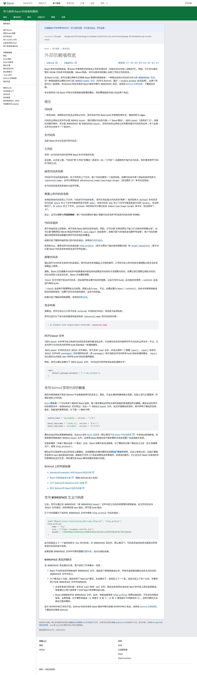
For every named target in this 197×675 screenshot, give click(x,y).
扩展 (82, 3)
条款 (41, 669)
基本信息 (66, 49)
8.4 (144, 63)
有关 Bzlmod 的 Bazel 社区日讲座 (66, 488)
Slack (120, 654)
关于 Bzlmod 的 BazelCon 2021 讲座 (67, 483)
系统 (146, 77)
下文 (148, 120)
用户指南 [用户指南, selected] (56, 3)
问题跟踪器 (123, 650)
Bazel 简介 (27, 3)
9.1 (127, 63)
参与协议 (91, 28)
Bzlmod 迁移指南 (134, 84)
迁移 (63, 17)
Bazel (47, 49)
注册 (102, 28)
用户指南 (55, 49)
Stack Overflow (124, 658)
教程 (53, 17)
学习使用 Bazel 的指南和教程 (20, 11)
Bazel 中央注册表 (123, 434)
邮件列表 (78, 28)
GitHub (188, 3)
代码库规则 (97, 240)
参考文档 (70, 3)
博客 (41, 645)
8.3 (149, 63)
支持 (120, 645)
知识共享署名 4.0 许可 (80, 622)
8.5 (140, 63)
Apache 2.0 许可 (122, 622)
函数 (69, 353)
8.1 (157, 63)
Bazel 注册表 (93, 434)
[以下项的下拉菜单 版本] (108, 3)
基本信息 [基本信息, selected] (17, 17)
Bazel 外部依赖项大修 (60, 478)
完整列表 (87, 551)
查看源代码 (70, 63)
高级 (29, 17)
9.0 (131, 63)
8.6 (136, 63)
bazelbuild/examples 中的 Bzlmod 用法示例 (70, 472)
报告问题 (52, 63)
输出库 (65, 311)
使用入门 (42, 3)
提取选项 (83, 297)
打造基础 (48, 28)
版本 (103, 3)
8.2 (153, 63)
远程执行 (41, 17)
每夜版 (121, 63)
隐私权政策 (50, 669)
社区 (92, 3)
